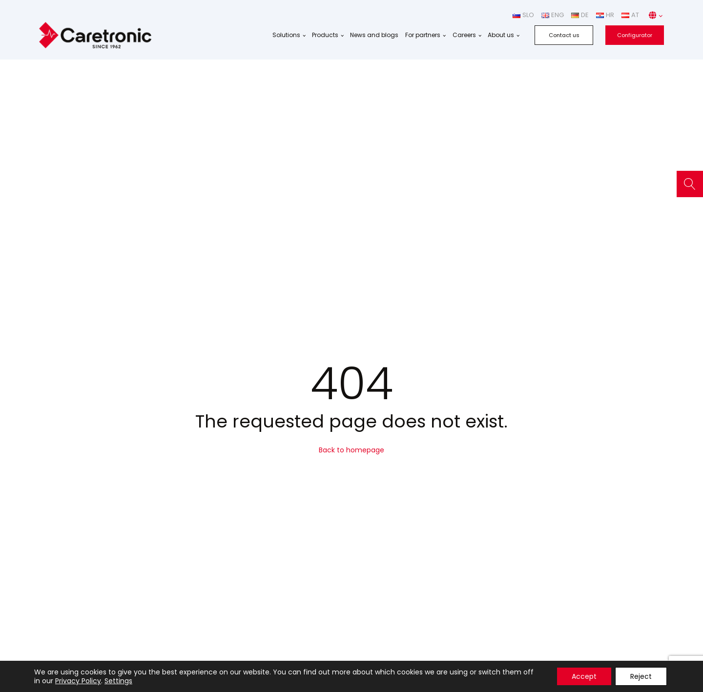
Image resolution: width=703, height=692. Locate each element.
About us (501, 35)
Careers (464, 35)
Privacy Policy (78, 681)
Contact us (564, 35)
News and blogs (374, 35)
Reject (641, 676)
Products (325, 35)
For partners (422, 35)
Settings (118, 680)
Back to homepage (351, 450)
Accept (584, 676)
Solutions (286, 35)
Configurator (634, 35)
